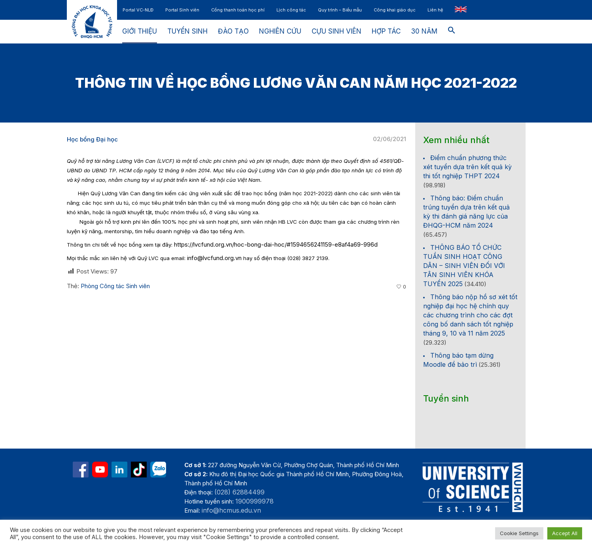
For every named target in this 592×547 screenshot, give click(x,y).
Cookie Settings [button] (519, 533)
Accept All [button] (564, 533)
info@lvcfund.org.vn (214, 258)
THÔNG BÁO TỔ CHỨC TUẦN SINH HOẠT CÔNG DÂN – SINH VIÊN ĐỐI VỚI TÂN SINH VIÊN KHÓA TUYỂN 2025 (464, 265)
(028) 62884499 (239, 492)
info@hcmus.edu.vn (231, 510)
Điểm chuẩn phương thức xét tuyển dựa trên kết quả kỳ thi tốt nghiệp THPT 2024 (467, 167)
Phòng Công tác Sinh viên (115, 286)
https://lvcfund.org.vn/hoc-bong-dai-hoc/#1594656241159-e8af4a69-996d (276, 244)
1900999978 (254, 501)
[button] (452, 31)
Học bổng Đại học (92, 139)
